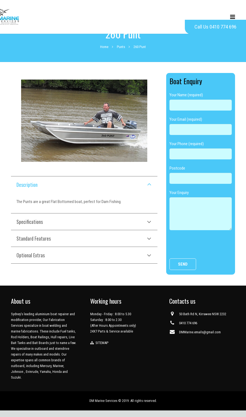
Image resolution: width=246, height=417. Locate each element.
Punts (121, 53)
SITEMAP (101, 349)
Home (104, 53)
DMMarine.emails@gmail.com (200, 339)
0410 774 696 (188, 330)
